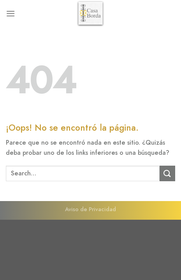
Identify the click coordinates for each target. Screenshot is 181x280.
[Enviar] (167, 173)
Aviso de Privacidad (90, 209)
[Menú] (10, 13)
